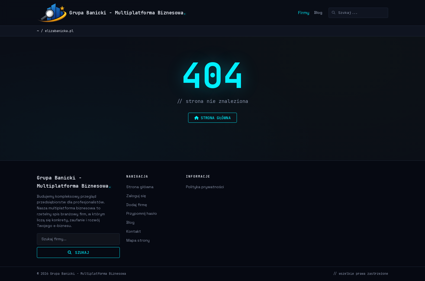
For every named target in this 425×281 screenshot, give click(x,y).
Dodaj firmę (136, 204)
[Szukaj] (358, 13)
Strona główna (139, 186)
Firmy (303, 12)
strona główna (212, 117)
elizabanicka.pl (59, 31)
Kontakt (133, 231)
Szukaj (78, 252)
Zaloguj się (136, 195)
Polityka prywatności (205, 186)
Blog (318, 12)
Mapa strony (138, 240)
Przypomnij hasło (141, 213)
